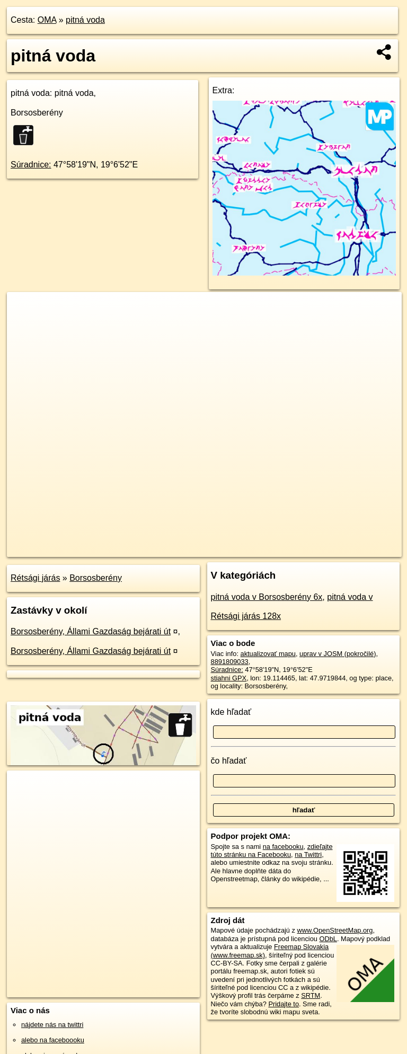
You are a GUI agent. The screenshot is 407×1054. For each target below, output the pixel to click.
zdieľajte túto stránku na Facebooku (272, 850)
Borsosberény (95, 577)
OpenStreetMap (219, 548)
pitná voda (85, 19)
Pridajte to (283, 1004)
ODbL (328, 939)
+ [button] (25, 310)
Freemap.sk (273, 548)
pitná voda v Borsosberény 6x (267, 596)
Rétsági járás (35, 577)
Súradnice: (31, 164)
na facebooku (283, 847)
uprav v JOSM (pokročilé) (337, 654)
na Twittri (308, 854)
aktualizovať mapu (268, 654)
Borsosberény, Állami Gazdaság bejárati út (91, 631)
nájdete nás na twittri (52, 1025)
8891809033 (230, 662)
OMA (47, 19)
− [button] (25, 326)
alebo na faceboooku (52, 1040)
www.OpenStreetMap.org (335, 930)
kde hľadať (231, 711)
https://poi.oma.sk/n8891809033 (354, 548)
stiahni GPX (229, 678)
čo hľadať (229, 760)
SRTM (310, 995)
